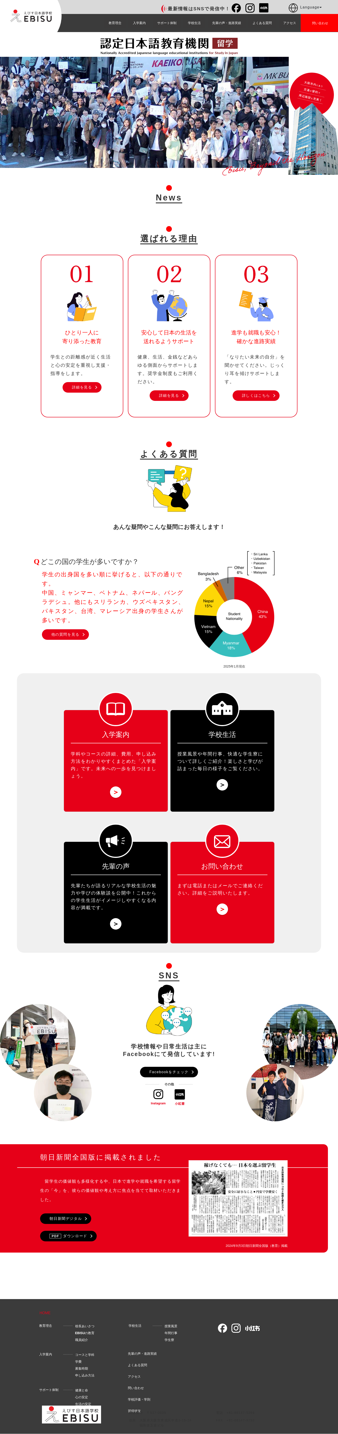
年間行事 (171, 1336)
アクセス (289, 23)
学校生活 (194, 23)
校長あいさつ (84, 1329)
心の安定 (81, 1400)
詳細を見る (82, 387)
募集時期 (81, 1371)
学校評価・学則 (139, 1402)
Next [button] (283, 112)
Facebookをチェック (169, 1072)
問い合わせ (136, 1391)
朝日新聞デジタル (65, 1219)
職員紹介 (81, 1343)
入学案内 (139, 23)
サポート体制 (166, 23)
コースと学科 (84, 1358)
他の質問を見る (65, 634)
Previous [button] (5, 112)
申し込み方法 (84, 1378)
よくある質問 (262, 23)
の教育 (85, 1336)
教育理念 (115, 23)
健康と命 (81, 1393)
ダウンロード (68, 1236)
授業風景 (171, 1329)
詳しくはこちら (256, 395)
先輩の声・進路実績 (226, 23)
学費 (78, 1364)
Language (305, 8)
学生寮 (169, 1343)
